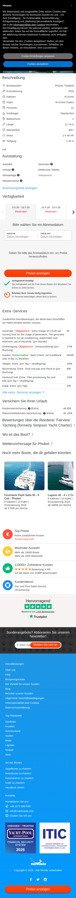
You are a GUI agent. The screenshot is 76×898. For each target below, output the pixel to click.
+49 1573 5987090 (18, 806)
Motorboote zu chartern (18, 773)
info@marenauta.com (19, 811)
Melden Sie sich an (45, 644)
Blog (7, 688)
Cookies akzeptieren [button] (38, 64)
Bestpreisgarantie (24, 538)
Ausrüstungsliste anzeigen (19, 188)
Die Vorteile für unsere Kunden (22, 684)
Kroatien (10, 726)
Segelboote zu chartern (18, 768)
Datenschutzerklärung (17, 707)
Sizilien (9, 735)
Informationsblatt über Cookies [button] (29, 24)
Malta (8, 740)
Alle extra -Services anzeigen (23, 392)
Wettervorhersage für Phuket (27, 444)
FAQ (7, 674)
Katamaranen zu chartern (19, 778)
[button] (71, 5)
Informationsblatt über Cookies (22, 702)
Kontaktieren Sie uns (16, 801)
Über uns (10, 669)
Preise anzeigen (38, 273)
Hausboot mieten (14, 787)
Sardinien (10, 721)
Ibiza (8, 754)
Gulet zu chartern (15, 782)
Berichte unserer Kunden (19, 693)
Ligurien (9, 745)
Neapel (9, 749)
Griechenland (12, 731)
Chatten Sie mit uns (18, 815)
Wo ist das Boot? (18, 434)
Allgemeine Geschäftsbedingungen (24, 698)
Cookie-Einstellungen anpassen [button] (38, 56)
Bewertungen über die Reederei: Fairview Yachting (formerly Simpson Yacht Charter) (38, 422)
